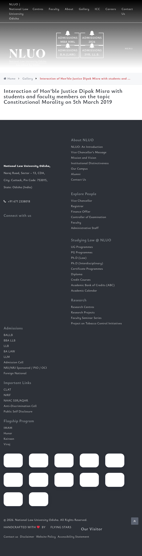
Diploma (76, 274)
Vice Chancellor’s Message (88, 152)
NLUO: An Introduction (87, 147)
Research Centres (82, 307)
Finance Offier (80, 211)
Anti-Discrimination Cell (20, 406)
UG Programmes (82, 247)
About (69, 9)
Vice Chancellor (81, 201)
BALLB (8, 335)
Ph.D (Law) (78, 258)
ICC (97, 9)
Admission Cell (13, 362)
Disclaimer (27, 537)
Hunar (8, 433)
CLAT (7, 389)
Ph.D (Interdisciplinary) (87, 263)
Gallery (84, 9)
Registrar (77, 206)
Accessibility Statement (73, 537)
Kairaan (9, 439)
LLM (7, 357)
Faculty (54, 9)
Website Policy (46, 537)
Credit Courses (81, 280)
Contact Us (78, 179)
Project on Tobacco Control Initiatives (96, 323)
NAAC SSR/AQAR (16, 400)
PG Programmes (81, 252)
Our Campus (79, 169)
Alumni (76, 174)
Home (9, 78)
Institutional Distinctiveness (90, 163)
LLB (6, 346)
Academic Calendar (84, 290)
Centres (38, 9)
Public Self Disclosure (18, 411)
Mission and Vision (83, 158)
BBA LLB (9, 340)
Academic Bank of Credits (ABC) (93, 285)
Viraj (7, 444)
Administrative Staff (84, 228)
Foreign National (15, 373)
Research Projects (83, 312)
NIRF (7, 395)
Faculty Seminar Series (86, 318)
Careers (111, 9)
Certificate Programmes (87, 269)
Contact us (11, 537)
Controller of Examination (88, 217)
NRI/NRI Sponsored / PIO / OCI (25, 368)
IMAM (8, 428)
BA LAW (9, 351)
